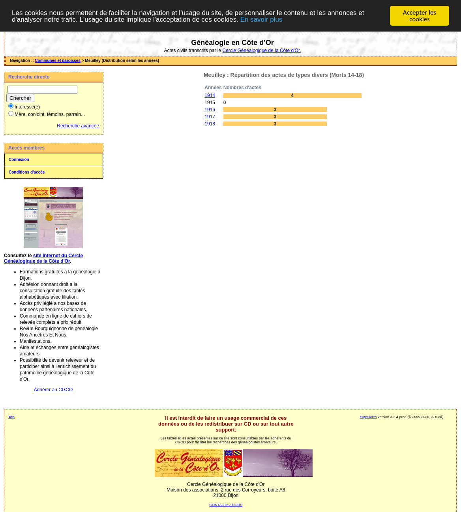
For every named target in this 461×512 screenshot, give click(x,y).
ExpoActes (368, 417)
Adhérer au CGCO (53, 389)
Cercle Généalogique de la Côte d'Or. (261, 50)
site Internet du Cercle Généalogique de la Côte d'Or (43, 258)
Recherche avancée (78, 126)
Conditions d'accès (27, 172)
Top (11, 417)
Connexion (19, 159)
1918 (209, 124)
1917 (209, 117)
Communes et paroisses (58, 60)
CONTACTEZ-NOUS (226, 505)
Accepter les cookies (419, 15)
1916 (209, 109)
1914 (209, 95)
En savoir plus (261, 19)
